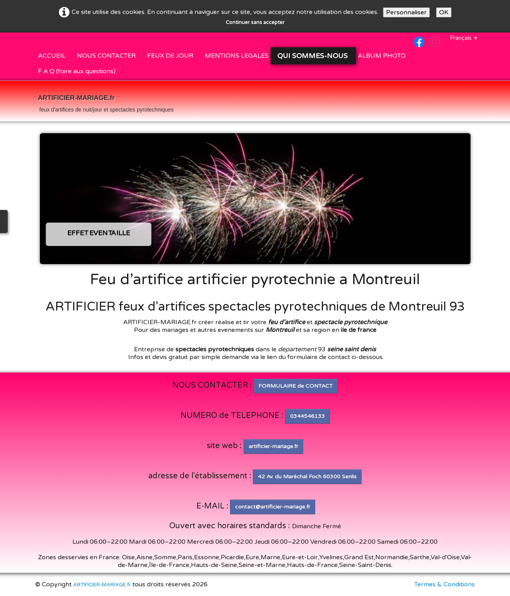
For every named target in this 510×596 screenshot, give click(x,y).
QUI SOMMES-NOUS (313, 56)
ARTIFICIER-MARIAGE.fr (102, 585)
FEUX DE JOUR (170, 56)
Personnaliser (406, 12)
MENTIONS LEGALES (237, 56)
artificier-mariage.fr (273, 446)
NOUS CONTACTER (106, 56)
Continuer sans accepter (255, 22)
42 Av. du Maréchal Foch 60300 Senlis (307, 476)
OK (443, 12)
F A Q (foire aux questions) (76, 71)
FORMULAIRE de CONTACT (295, 386)
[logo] (106, 101)
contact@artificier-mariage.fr (272, 506)
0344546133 (307, 416)
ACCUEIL (51, 56)
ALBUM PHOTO (382, 56)
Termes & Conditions (444, 584)
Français (464, 37)
